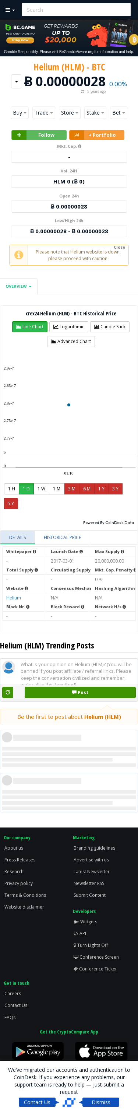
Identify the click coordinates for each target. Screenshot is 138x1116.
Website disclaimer (24, 907)
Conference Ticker (95, 969)
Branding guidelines (94, 848)
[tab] (17, 537)
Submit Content (90, 895)
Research (14, 871)
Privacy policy (18, 883)
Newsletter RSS (89, 883)
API (80, 933)
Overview (19, 286)
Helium (13, 598)
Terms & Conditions (25, 895)
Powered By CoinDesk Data (108, 522)
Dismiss (101, 1102)
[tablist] (69, 538)
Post (80, 692)
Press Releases (19, 860)
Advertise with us (91, 860)
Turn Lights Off (91, 945)
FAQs (9, 1017)
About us (13, 848)
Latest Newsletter (92, 871)
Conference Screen (96, 957)
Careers (12, 993)
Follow (33, 135)
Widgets (85, 922)
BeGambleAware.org (76, 52)
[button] (29, 326)
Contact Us (15, 1005)
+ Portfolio (93, 135)
